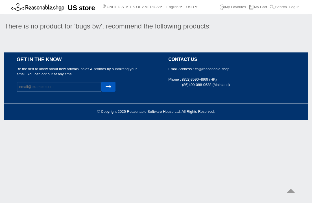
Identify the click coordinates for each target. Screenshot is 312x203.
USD (191, 7)
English (174, 7)
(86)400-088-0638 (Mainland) (206, 85)
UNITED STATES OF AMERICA (132, 7)
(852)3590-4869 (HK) (199, 79)
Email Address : (181, 69)
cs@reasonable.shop (212, 69)
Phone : (175, 79)
